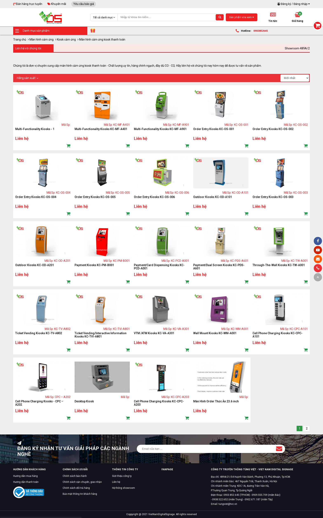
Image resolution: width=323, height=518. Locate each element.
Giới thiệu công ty (122, 476)
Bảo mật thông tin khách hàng (80, 493)
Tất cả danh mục (104, 17)
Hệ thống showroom (123, 488)
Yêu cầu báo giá (83, 4)
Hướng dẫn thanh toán (26, 482)
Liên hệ (116, 482)
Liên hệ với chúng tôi (28, 48)
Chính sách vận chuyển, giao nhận (82, 482)
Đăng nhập (301, 4)
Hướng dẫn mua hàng (25, 476)
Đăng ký (286, 4)
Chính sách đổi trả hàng (76, 488)
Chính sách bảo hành (75, 476)
